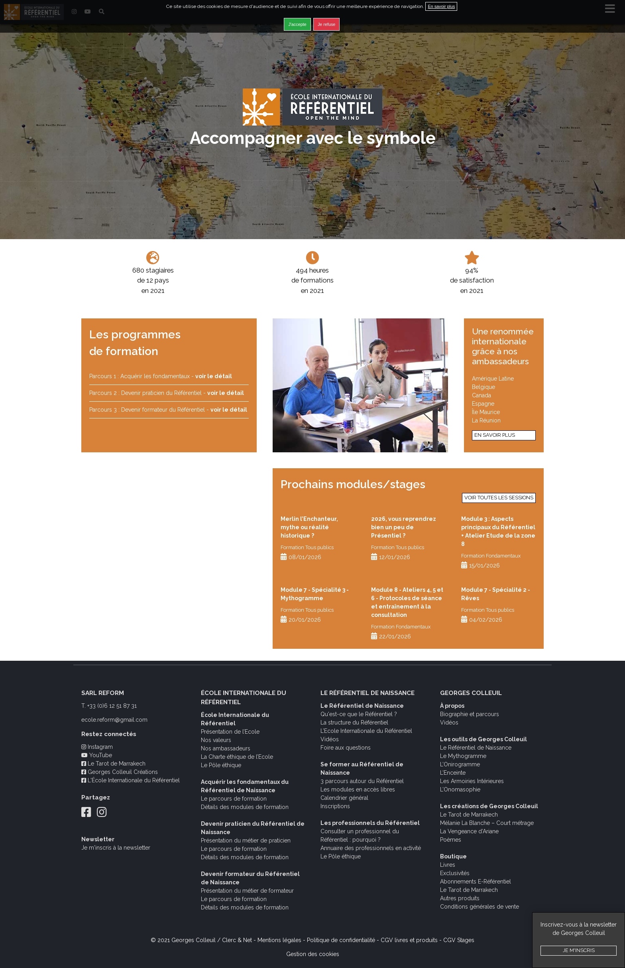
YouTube (96, 755)
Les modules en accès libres (357, 789)
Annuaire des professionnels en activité (370, 848)
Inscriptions (335, 806)
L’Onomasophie (460, 789)
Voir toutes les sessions (498, 498)
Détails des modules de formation (245, 807)
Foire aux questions (345, 747)
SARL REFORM (102, 693)
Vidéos (329, 739)
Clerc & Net (237, 940)
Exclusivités (455, 873)
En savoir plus (494, 435)
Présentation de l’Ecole (230, 731)
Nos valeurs (216, 740)
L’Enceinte (453, 773)
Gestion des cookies (312, 954)
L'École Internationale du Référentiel (130, 780)
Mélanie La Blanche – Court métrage (487, 823)
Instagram (97, 747)
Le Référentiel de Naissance (475, 747)
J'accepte (297, 24)
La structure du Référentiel (354, 722)
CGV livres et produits (409, 940)
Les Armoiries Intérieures (472, 781)
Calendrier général (344, 798)
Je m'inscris (579, 950)
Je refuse (326, 24)
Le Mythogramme (463, 756)
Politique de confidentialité (341, 940)
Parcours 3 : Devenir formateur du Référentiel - (168, 409)
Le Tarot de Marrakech (113, 763)
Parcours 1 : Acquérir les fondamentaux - (160, 376)
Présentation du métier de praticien (246, 840)
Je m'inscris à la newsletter (115, 847)
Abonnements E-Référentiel (475, 881)
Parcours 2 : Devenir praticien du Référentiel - (166, 393)
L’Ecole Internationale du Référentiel (366, 731)
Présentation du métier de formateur (247, 890)
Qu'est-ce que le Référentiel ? (358, 714)
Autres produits (460, 898)
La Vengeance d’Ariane (469, 831)
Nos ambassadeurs (225, 748)
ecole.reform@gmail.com (114, 720)
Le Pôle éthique (221, 765)
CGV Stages (458, 940)
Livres (447, 865)
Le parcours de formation (234, 798)
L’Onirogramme (460, 764)
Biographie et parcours (469, 714)
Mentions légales (279, 940)
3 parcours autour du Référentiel (362, 781)
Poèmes (450, 839)
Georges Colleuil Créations (119, 772)
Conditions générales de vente (479, 906)
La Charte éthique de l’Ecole (237, 757)
